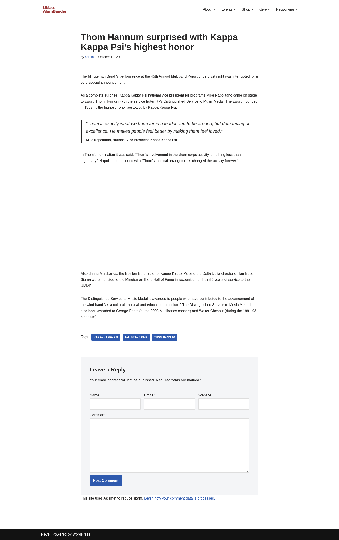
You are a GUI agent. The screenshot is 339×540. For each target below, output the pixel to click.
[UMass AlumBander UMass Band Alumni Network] (54, 9)
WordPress (81, 534)
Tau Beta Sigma (136, 337)
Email (149, 395)
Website (205, 395)
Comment (99, 415)
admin (89, 57)
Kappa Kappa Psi (106, 337)
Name (96, 395)
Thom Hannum (164, 337)
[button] (214, 9)
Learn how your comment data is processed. (179, 498)
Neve (45, 534)
